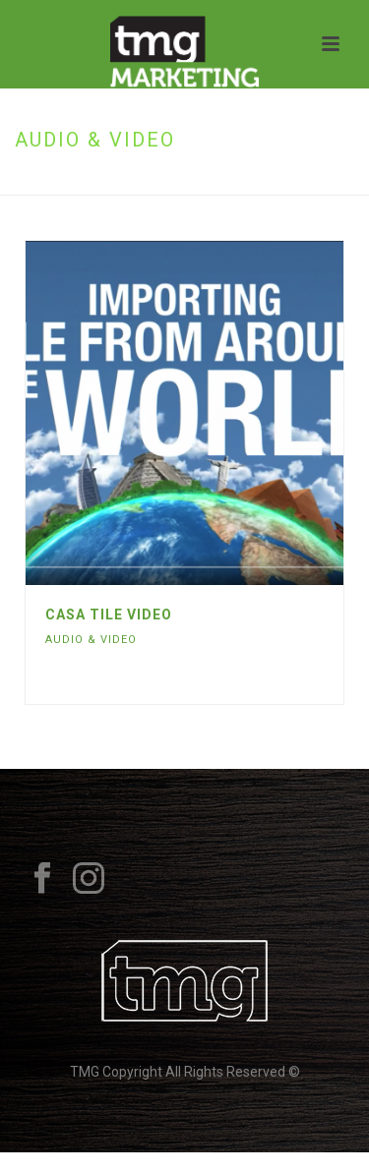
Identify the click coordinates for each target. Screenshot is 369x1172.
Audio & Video (91, 639)
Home (136, 181)
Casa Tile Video (108, 614)
